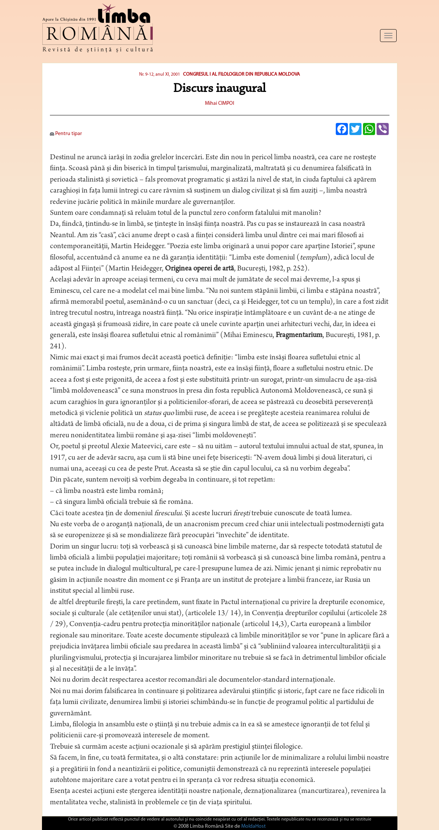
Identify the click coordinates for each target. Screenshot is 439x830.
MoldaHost (253, 826)
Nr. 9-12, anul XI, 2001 (159, 74)
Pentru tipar (66, 134)
